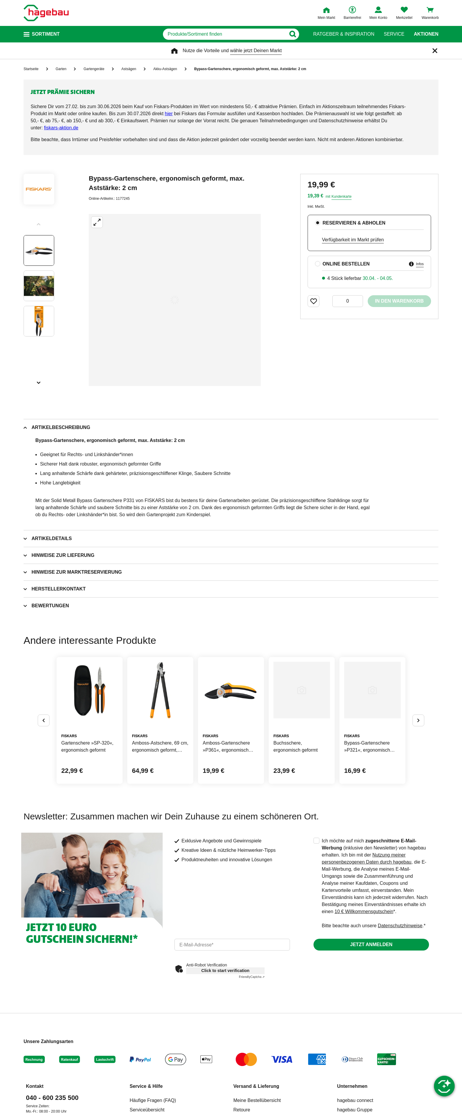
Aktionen (426, 34)
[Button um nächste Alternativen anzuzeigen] (418, 720)
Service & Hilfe (146, 1086)
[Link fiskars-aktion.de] (61, 127)
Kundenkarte (341, 196)
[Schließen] (434, 50)
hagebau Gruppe (354, 1109)
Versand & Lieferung (256, 1086)
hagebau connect (355, 1100)
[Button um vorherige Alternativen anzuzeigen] (44, 720)
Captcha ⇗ (252, 977)
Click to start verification (225, 970)
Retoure (241, 1109)
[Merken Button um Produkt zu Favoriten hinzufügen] (313, 301)
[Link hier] (169, 113)
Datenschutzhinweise (400, 925)
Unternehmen (352, 1086)
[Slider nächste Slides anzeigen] (39, 380)
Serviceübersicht (147, 1109)
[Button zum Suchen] (292, 34)
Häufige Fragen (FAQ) (153, 1100)
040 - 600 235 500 (52, 1097)
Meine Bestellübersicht (257, 1100)
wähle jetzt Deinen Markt (256, 50)
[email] (232, 944)
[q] (224, 34)
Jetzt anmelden (371, 944)
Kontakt (35, 1086)
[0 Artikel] (348, 301)
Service (394, 34)
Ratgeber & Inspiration (343, 34)
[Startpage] (46, 13)
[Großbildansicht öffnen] (175, 300)
